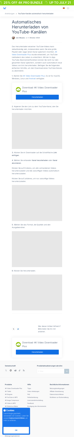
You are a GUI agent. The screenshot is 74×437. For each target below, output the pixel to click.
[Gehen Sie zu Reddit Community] (15, 355)
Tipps (29, 372)
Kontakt (7, 407)
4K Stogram (8, 378)
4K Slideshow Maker (11, 390)
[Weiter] (66, 355)
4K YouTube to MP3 (11, 381)
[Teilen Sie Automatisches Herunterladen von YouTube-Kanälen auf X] (13, 313)
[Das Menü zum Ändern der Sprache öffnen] (64, 8)
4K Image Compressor (12, 384)
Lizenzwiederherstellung (35, 384)
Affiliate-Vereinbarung (57, 375)
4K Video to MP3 (10, 387)
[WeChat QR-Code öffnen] (10, 354)
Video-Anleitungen (33, 375)
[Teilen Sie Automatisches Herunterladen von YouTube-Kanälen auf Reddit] (18, 313)
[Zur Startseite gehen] (5, 8)
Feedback (30, 387)
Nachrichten (9, 404)
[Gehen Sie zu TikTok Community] (19, 355)
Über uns (8, 401)
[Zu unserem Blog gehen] (24, 355)
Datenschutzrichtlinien (57, 378)
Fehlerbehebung (32, 381)
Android (32, 79)
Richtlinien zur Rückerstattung (59, 381)
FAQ (28, 378)
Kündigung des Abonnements (36, 390)
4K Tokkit (8, 375)
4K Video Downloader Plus (34, 76)
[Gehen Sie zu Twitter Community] (6, 355)
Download (8, 393)
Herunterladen (37, 97)
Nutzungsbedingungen (57, 372)
